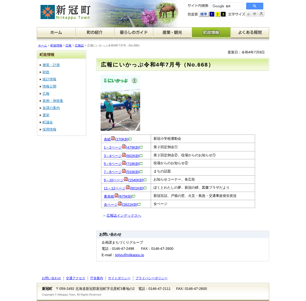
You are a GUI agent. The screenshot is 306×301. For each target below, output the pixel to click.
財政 (46, 72)
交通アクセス (75, 278)
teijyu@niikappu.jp (129, 255)
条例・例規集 (53, 101)
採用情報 (49, 129)
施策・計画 (51, 65)
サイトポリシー (119, 278)
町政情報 (211, 33)
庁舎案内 (96, 278)
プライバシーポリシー (151, 278)
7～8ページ (123, 172)
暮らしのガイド (133, 33)
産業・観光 (172, 33)
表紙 (118, 139)
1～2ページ (123, 147)
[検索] (226, 6)
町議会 (48, 122)
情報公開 (49, 86)
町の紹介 (94, 33)
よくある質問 (250, 33)
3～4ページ (123, 156)
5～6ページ (123, 164)
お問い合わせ (51, 278)
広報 (68, 45)
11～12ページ (125, 188)
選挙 (46, 115)
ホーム (56, 33)
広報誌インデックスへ (124, 215)
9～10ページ (125, 180)
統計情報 (49, 79)
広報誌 (79, 45)
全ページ (122, 205)
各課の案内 (51, 108)
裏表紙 (119, 196)
